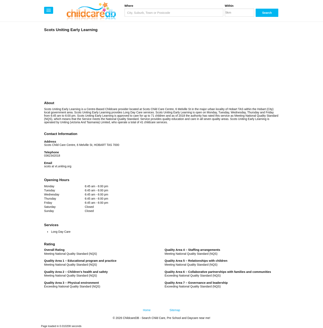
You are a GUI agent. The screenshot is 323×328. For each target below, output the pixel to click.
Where (128, 5)
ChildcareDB (131, 318)
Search (267, 12)
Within (229, 5)
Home (147, 310)
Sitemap (175, 310)
